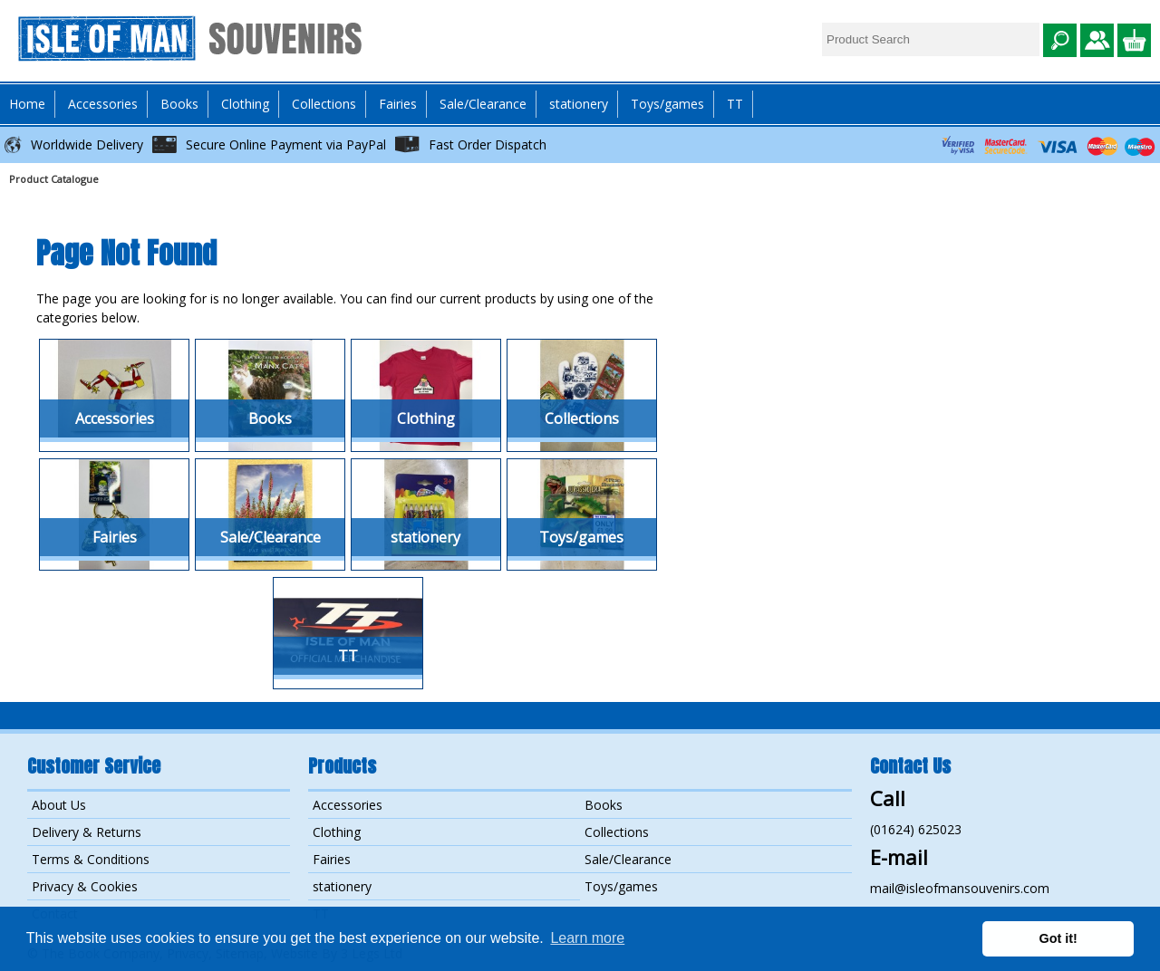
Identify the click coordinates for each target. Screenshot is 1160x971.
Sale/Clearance (483, 103)
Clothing (337, 832)
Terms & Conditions (91, 859)
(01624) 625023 (916, 829)
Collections (617, 832)
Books (604, 804)
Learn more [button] (587, 938)
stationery (578, 103)
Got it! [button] (1058, 938)
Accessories (347, 804)
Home (27, 103)
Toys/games (667, 103)
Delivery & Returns (86, 832)
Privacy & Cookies (85, 886)
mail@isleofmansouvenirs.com (959, 888)
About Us (59, 804)
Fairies (398, 103)
